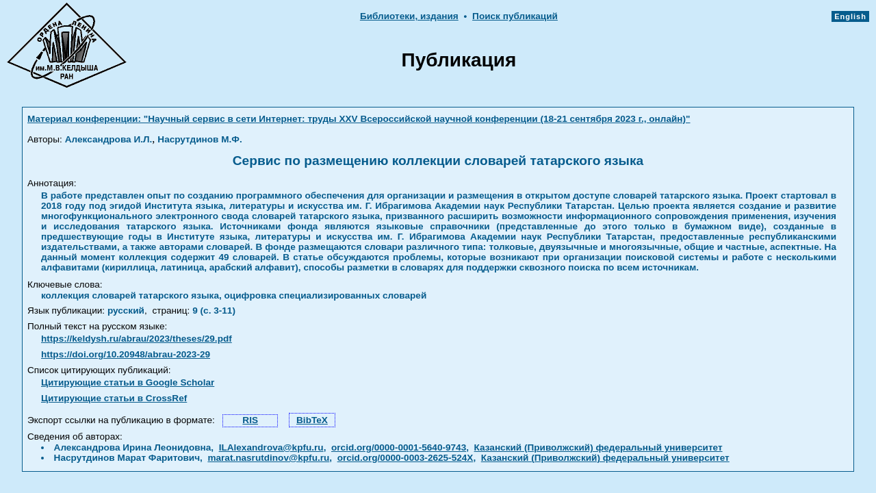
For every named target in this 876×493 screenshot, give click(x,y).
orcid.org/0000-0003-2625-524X (405, 458)
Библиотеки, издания (409, 16)
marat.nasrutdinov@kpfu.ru (268, 458)
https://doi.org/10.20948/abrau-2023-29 (125, 354)
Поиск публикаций (515, 16)
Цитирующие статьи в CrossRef (114, 398)
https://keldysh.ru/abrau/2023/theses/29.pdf (136, 338)
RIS (250, 420)
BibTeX (312, 420)
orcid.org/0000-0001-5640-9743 (398, 447)
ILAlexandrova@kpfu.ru (271, 447)
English (850, 16)
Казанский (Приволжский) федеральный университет (598, 447)
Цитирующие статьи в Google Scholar (127, 382)
